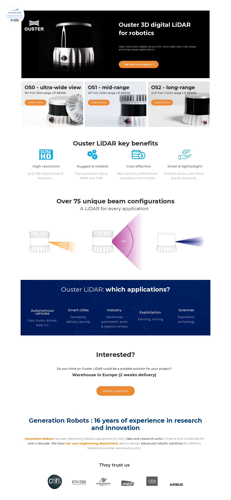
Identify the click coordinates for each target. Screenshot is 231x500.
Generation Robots (38, 439)
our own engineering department (92, 444)
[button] (139, 64)
